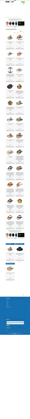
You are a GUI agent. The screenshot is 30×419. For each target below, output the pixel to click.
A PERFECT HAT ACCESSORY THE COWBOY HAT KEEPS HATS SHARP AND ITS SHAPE (10, 75)
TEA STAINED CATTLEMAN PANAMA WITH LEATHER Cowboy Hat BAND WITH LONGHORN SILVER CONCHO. (10, 207)
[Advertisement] (17, 11)
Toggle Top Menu (15, 0)
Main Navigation (6, 4)
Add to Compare (13, 48)
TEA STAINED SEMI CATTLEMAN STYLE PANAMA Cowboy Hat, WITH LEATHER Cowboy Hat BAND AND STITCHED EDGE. (10, 223)
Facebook (7, 330)
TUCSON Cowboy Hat (10, 123)
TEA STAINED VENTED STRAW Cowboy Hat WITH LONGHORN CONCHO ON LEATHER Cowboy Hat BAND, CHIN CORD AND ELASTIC (10, 190)
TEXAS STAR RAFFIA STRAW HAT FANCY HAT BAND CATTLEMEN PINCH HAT (19, 141)
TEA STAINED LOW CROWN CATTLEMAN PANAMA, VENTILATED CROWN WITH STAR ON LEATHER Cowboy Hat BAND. (10, 174)
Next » (23, 31)
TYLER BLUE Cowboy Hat (19, 107)
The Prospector (10, 156)
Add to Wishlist (12, 48)
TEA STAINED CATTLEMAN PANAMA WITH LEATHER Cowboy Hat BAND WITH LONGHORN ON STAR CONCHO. (19, 223)
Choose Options (9, 48)
